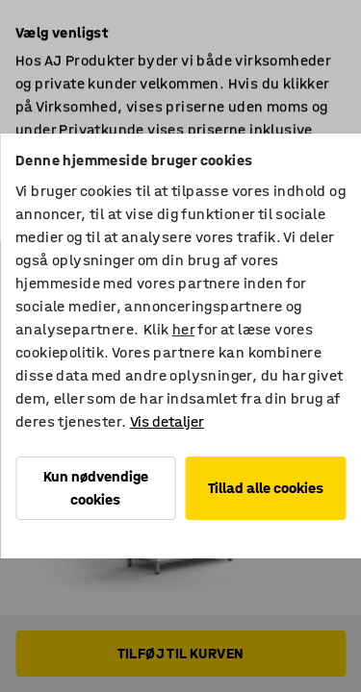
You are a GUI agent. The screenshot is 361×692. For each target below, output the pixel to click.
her (183, 329)
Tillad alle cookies (265, 488)
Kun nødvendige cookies (95, 487)
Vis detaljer (167, 421)
